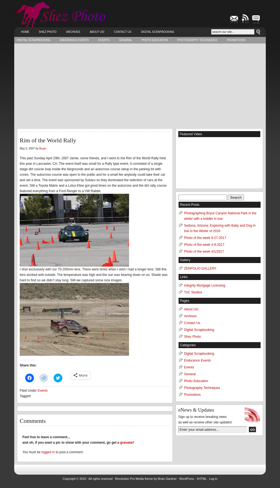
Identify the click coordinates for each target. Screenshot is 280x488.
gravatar (126, 442)
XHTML (202, 478)
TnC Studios (193, 292)
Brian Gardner (167, 478)
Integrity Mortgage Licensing (204, 285)
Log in (213, 478)
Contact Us (123, 31)
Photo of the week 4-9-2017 (204, 245)
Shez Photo (48, 31)
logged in (48, 452)
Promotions (236, 40)
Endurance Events (74, 40)
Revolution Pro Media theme (134, 478)
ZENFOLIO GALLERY (200, 268)
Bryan (42, 148)
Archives (73, 31)
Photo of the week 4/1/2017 (204, 251)
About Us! (97, 31)
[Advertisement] (140, 84)
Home (25, 31)
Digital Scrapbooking (157, 31)
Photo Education (155, 40)
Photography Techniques (197, 40)
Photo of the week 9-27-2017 (205, 238)
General (125, 40)
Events (103, 40)
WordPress (186, 478)
